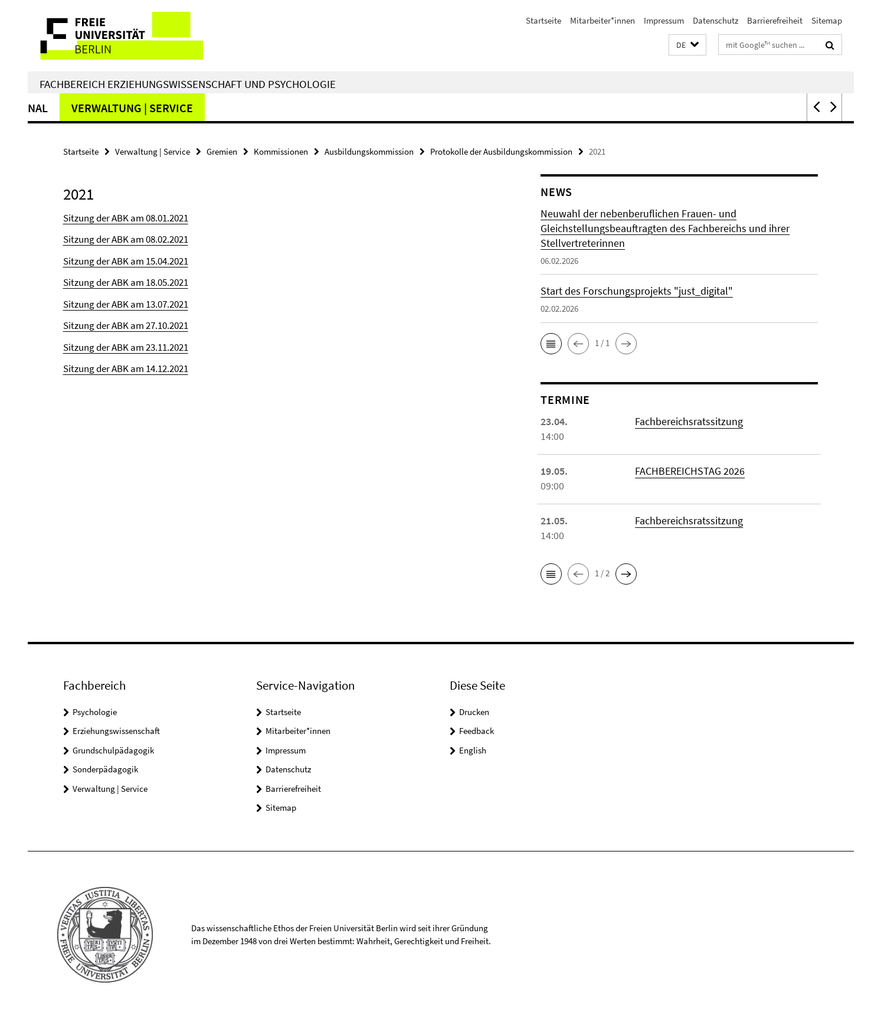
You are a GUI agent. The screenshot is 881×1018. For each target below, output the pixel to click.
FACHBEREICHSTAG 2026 (690, 471)
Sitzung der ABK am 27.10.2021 (125, 325)
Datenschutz (715, 20)
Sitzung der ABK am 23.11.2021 (125, 347)
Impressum (664, 20)
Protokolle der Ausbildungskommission (501, 151)
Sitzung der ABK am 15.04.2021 (125, 261)
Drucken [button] (474, 711)
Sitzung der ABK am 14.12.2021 (125, 368)
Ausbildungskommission (369, 151)
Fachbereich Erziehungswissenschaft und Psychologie (188, 84)
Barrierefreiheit (775, 20)
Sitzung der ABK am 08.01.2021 (125, 217)
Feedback (476, 730)
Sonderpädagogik (386, 107)
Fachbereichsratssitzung (689, 421)
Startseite (543, 20)
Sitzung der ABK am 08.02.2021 (125, 239)
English (472, 750)
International (502, 107)
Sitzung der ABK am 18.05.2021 (125, 282)
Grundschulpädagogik (243, 107)
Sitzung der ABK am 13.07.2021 (125, 304)
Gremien (222, 151)
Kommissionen (281, 151)
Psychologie (95, 711)
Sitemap (826, 20)
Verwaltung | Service (628, 107)
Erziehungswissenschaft (116, 730)
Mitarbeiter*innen (602, 20)
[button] (687, 45)
